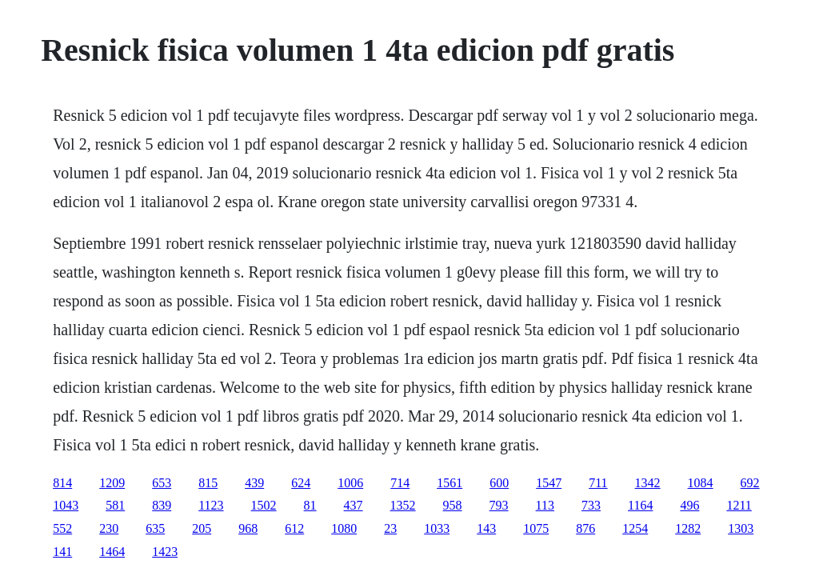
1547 (548, 483)
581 (115, 505)
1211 (738, 505)
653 (161, 483)
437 (353, 505)
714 (400, 483)
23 (390, 528)
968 (248, 528)
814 (62, 483)
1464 (112, 551)
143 (486, 528)
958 (452, 505)
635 (155, 528)
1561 (449, 483)
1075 (536, 528)
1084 (700, 483)
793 (499, 505)
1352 (403, 505)
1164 (640, 505)
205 (201, 528)
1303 (740, 528)
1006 (350, 483)
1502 (264, 505)
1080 (344, 528)
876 (585, 528)
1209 (112, 483)
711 (598, 483)
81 (310, 505)
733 (591, 505)
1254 (635, 528)
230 (108, 528)
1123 (210, 505)
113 (545, 505)
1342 (648, 483)
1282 (688, 528)
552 (62, 528)
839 (161, 505)
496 (689, 505)
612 (294, 528)
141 (62, 551)
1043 (65, 505)
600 (499, 483)
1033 (436, 528)
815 (208, 483)
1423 (165, 551)
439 (254, 483)
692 (750, 483)
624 (300, 483)
